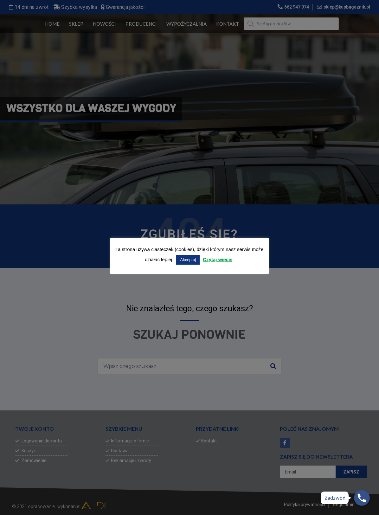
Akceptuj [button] (188, 259)
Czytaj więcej (217, 259)
